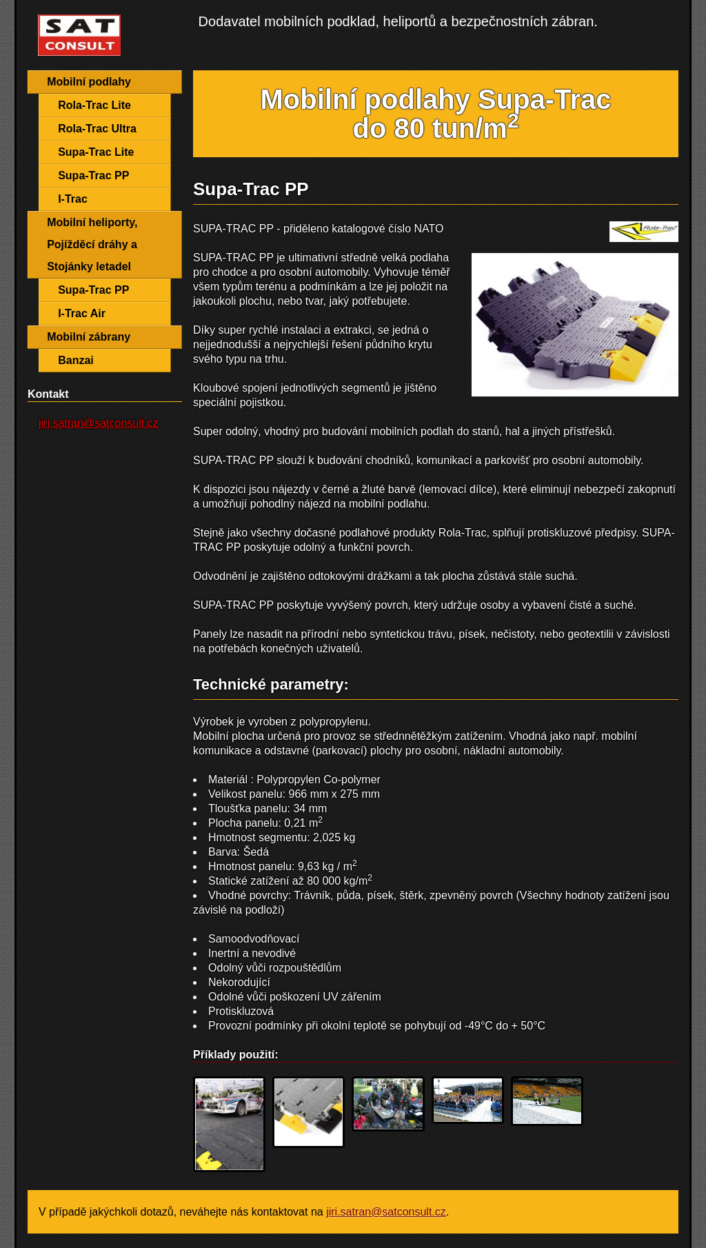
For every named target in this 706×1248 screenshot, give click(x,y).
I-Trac (73, 199)
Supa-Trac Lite (96, 152)
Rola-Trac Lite (94, 105)
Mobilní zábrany (88, 337)
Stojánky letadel (89, 266)
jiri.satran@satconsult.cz (99, 423)
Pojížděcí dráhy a (92, 244)
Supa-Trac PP (93, 175)
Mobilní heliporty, (92, 222)
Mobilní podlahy (89, 82)
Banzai (76, 360)
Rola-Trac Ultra (97, 128)
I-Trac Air (81, 313)
